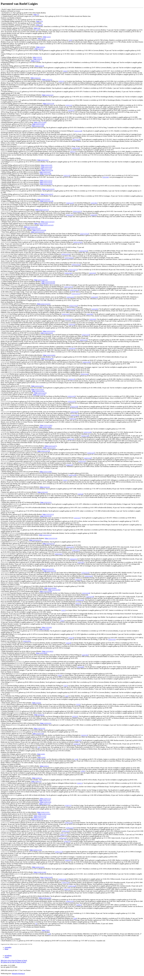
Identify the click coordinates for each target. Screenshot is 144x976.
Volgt (36, 14)
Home (6, 949)
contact (7, 957)
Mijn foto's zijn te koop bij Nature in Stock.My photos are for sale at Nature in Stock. (14, 961)
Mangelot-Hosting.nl (18, 973)
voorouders (8, 947)
